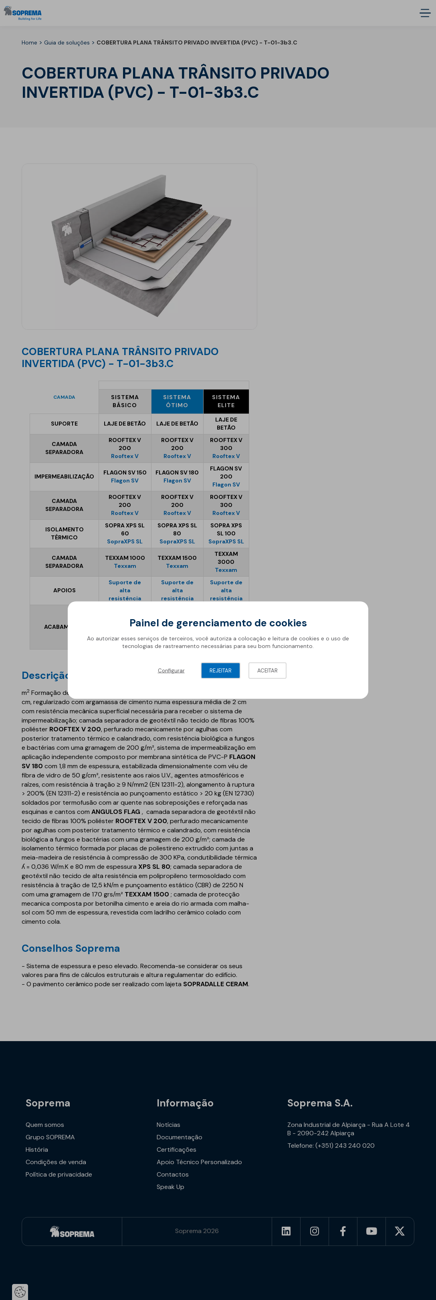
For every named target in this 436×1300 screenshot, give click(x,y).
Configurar (171, 670)
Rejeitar (221, 670)
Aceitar (267, 670)
